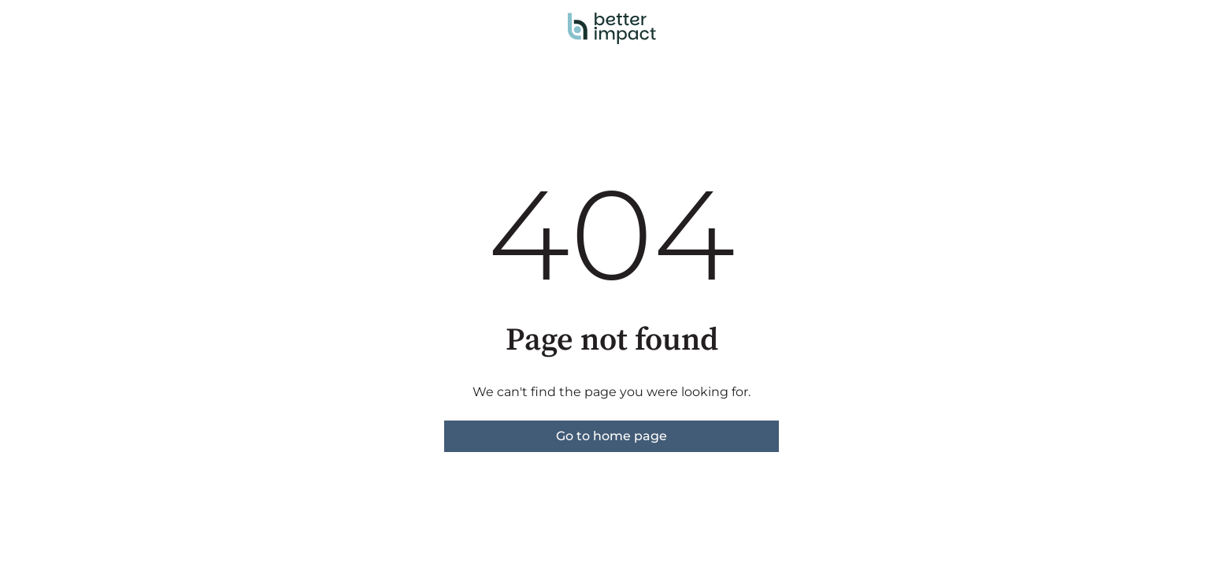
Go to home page (611, 435)
